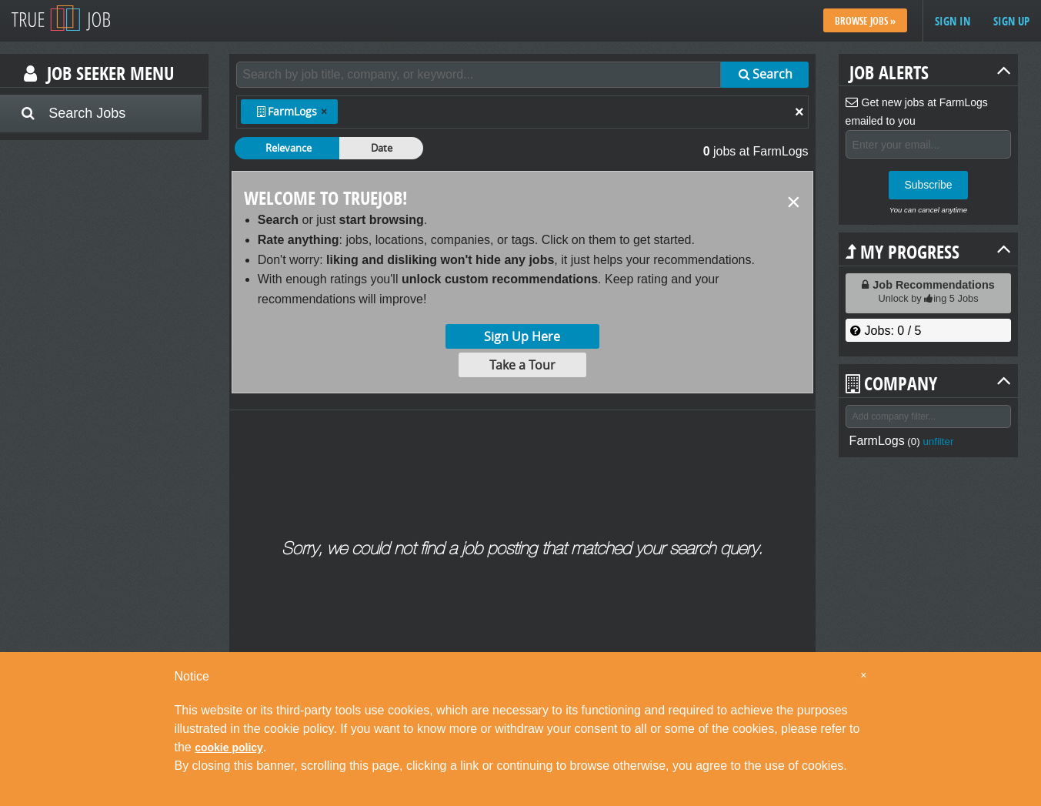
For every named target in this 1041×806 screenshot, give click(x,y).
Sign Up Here (522, 336)
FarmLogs (877, 440)
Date (381, 148)
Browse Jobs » (865, 21)
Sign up (1011, 21)
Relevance (288, 148)
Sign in (952, 21)
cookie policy (229, 747)
